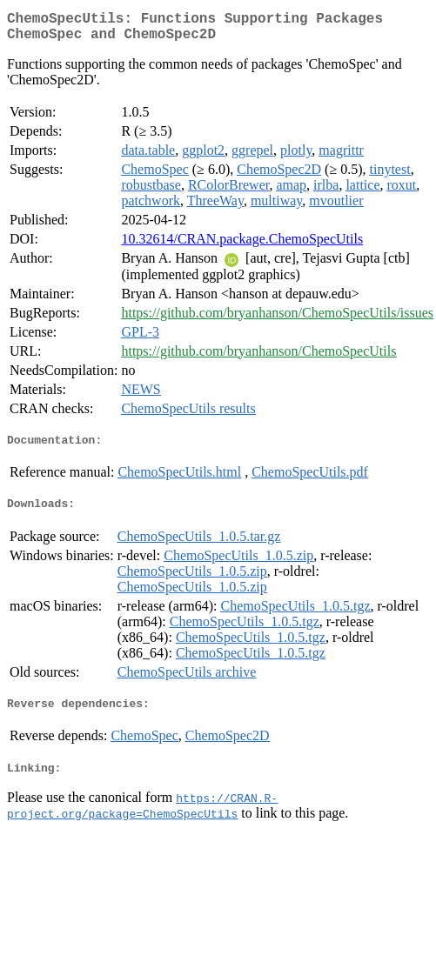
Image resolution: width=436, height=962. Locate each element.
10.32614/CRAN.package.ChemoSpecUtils (242, 245)
